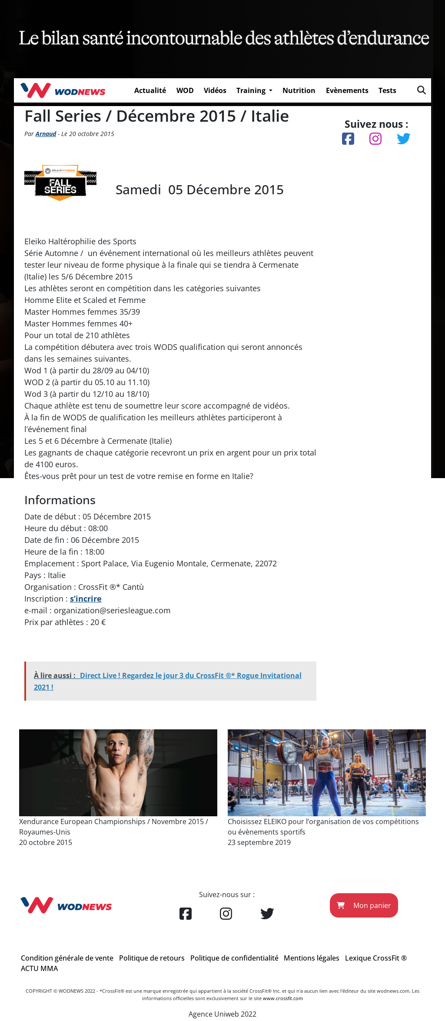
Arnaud (46, 134)
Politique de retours (152, 958)
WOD (185, 90)
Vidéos (215, 90)
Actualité (150, 90)
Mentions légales (311, 958)
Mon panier (364, 905)
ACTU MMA (39, 968)
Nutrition (298, 90)
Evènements (347, 90)
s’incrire (86, 598)
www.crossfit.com (283, 998)
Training (251, 90)
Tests (387, 90)
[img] (421, 90)
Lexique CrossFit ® (376, 958)
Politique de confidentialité (234, 958)
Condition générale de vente (67, 958)
